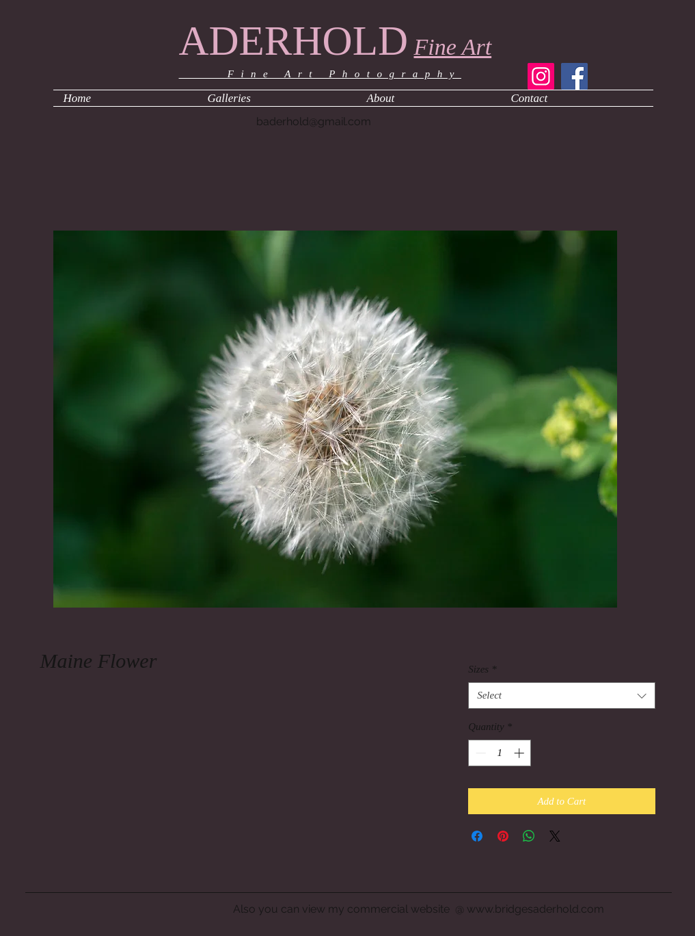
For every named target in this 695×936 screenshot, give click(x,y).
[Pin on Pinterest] (503, 836)
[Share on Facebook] (477, 836)
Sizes (482, 669)
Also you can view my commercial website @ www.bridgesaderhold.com (418, 908)
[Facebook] (574, 76)
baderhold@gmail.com (313, 121)
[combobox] (561, 695)
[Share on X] (555, 836)
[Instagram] (541, 76)
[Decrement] (479, 753)
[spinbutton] (500, 753)
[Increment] (520, 753)
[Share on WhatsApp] (529, 836)
